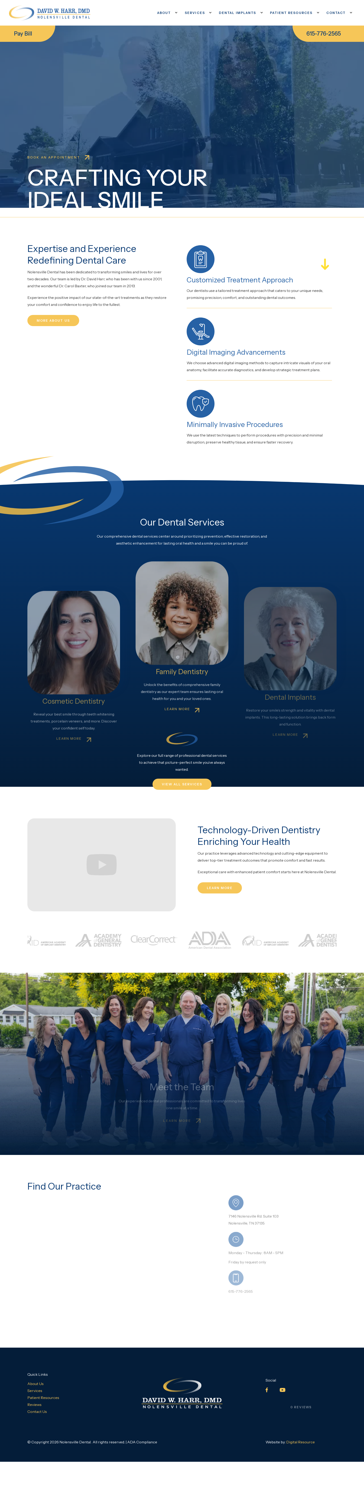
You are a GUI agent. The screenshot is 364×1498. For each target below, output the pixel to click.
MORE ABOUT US (53, 320)
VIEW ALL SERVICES (182, 784)
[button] (166, 13)
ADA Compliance (142, 1442)
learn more (220, 888)
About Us (35, 1383)
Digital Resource (300, 1442)
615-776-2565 (323, 33)
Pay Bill (23, 33)
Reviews (34, 1404)
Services (34, 1390)
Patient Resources (43, 1397)
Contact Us (37, 1411)
